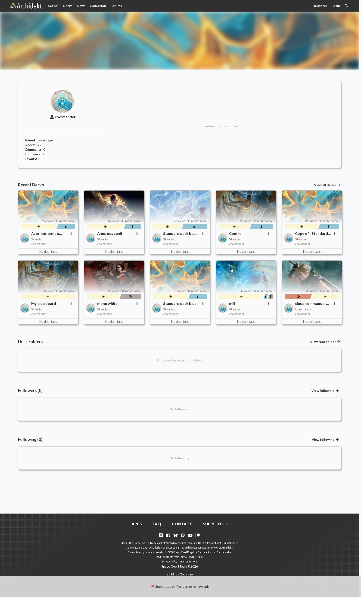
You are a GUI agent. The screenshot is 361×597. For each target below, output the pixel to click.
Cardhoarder (224, 552)
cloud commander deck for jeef (310, 303)
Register (320, 6)
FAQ (157, 523)
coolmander (62, 117)
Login (336, 6)
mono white (107, 303)
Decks (67, 6)
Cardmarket (205, 552)
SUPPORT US (215, 523)
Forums (116, 6)
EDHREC (198, 556)
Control (236, 233)
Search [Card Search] (53, 6)
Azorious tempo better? (45, 233)
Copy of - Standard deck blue (311, 233)
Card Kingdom (189, 552)
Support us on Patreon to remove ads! (180, 586)
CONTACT (182, 523)
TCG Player (174, 552)
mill (232, 303)
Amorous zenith (110, 233)
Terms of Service (187, 561)
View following (325, 439)
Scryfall (184, 556)
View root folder (325, 342)
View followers (325, 391)
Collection (98, 6)
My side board (43, 303)
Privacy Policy (169, 561)
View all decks (327, 185)
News (81, 6)
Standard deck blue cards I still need (179, 233)
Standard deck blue (179, 303)
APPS (137, 523)
